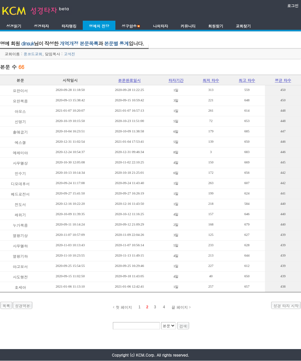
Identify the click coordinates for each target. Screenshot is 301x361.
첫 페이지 (124, 307)
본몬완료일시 (129, 80)
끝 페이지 (179, 307)
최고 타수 (247, 80)
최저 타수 (211, 80)
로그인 (292, 5)
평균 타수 (283, 80)
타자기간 (175, 80)
